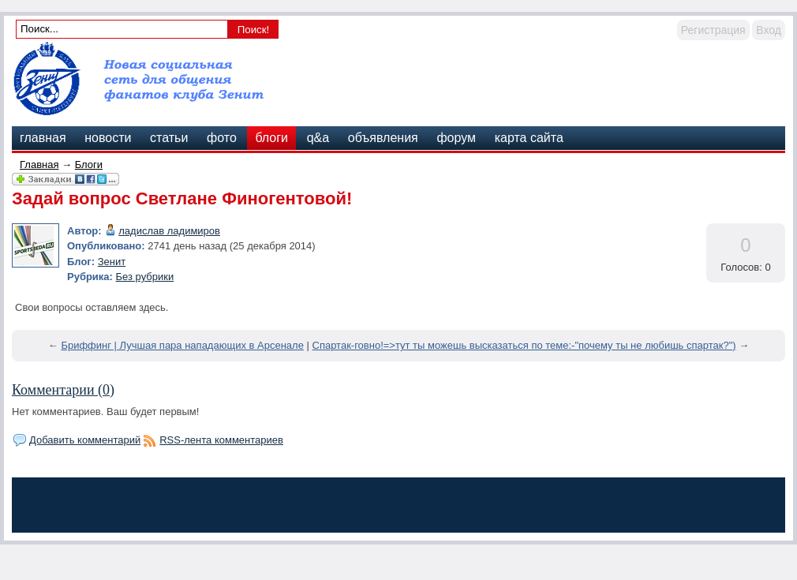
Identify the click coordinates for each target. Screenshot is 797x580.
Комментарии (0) (63, 390)
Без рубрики (145, 277)
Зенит (111, 262)
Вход (768, 30)
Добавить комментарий (84, 440)
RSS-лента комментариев (221, 440)
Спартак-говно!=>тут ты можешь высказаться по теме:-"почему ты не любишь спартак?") (524, 345)
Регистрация (713, 30)
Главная (39, 164)
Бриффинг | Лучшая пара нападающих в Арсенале (182, 345)
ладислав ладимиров (169, 231)
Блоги (89, 164)
